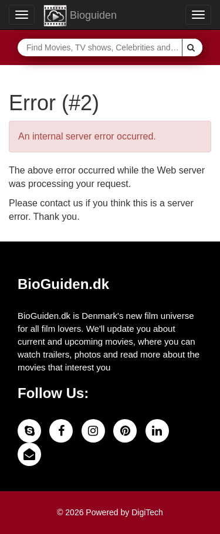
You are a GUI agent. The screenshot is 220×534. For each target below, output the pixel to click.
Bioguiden (80, 16)
